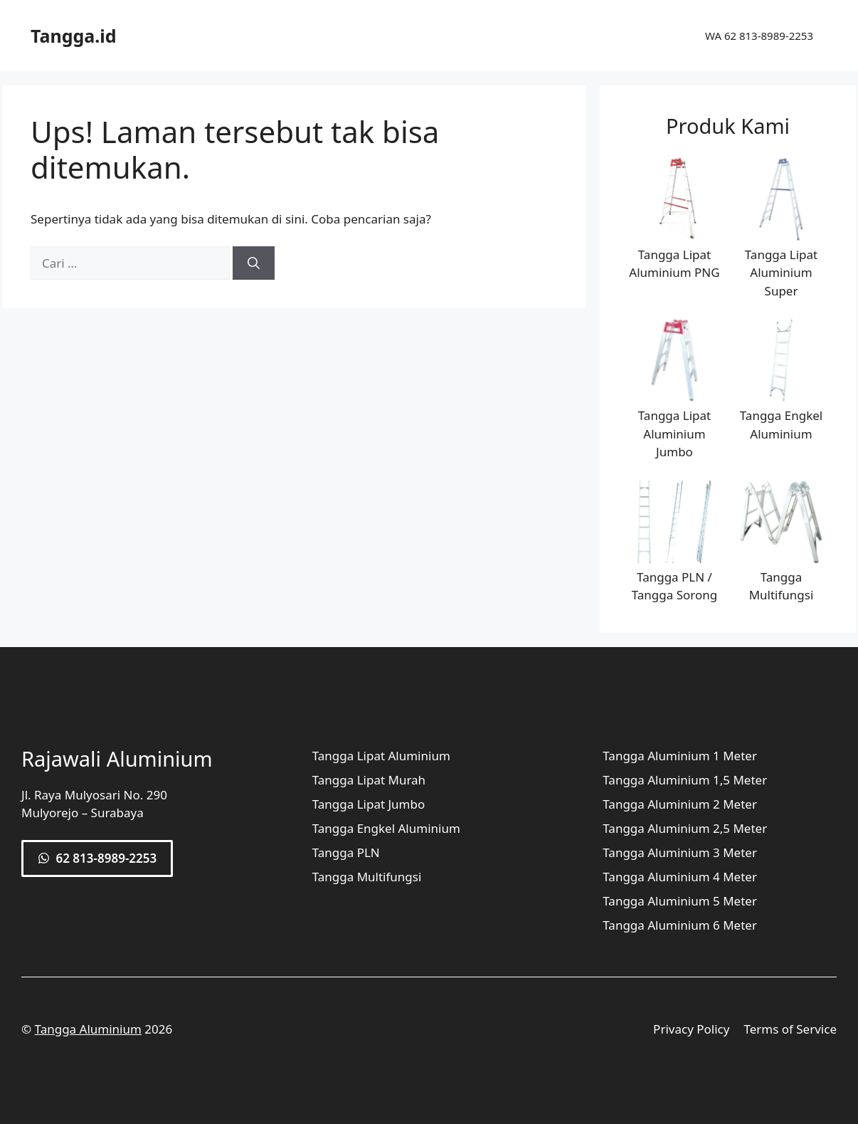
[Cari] (254, 263)
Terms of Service (790, 1029)
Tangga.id (74, 35)
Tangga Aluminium (88, 1029)
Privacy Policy (691, 1029)
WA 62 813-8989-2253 (759, 35)
